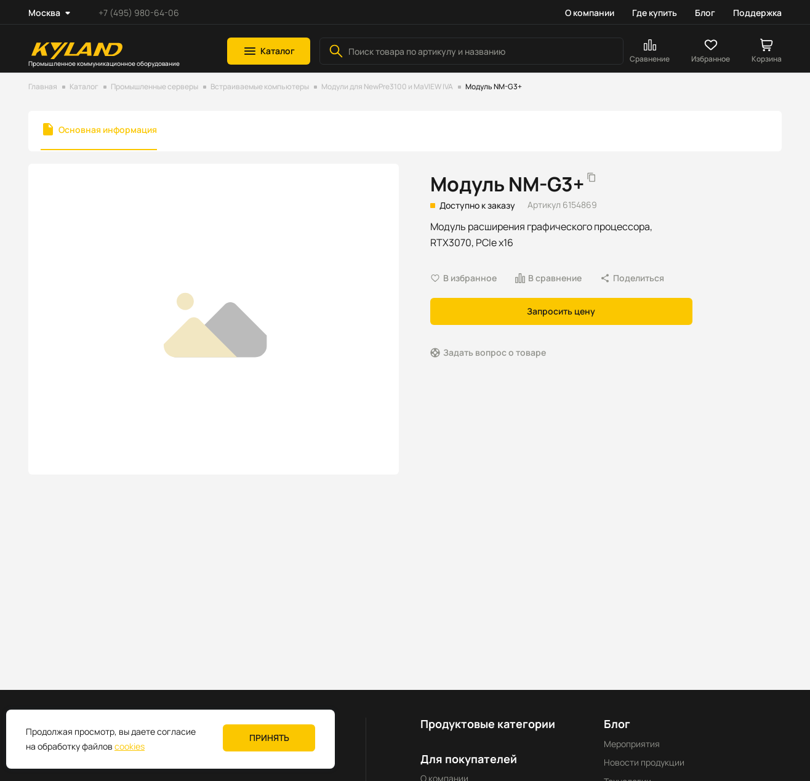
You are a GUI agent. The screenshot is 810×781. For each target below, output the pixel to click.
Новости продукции (644, 762)
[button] (268, 51)
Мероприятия (632, 744)
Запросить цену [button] (561, 311)
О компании (589, 12)
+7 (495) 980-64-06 (138, 12)
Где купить (654, 12)
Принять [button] (269, 737)
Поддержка (757, 12)
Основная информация (107, 129)
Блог (705, 12)
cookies (129, 746)
